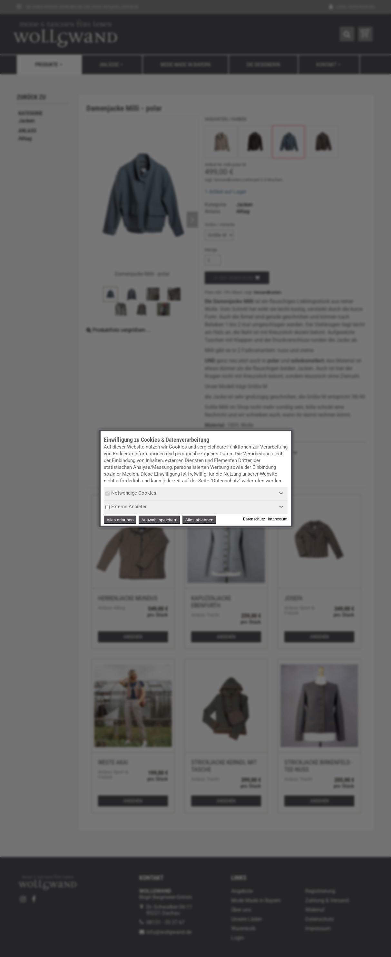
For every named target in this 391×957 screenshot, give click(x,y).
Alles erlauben (119, 520)
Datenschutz (254, 519)
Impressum (278, 519)
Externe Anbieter (126, 506)
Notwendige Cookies (130, 493)
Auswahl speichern (160, 520)
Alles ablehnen (199, 520)
